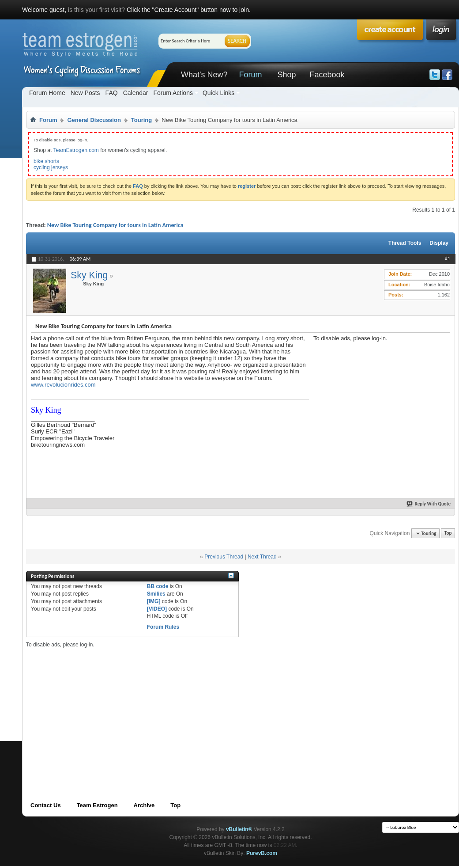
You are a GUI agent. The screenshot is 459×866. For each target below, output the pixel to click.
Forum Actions (172, 92)
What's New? (204, 74)
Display (438, 243)
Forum (250, 74)
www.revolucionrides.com (63, 384)
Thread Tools (404, 243)
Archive (144, 805)
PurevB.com (261, 853)
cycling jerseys (51, 167)
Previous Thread (223, 557)
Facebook (326, 74)
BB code (158, 586)
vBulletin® (239, 829)
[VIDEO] (157, 609)
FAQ (111, 92)
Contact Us (45, 805)
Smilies (156, 594)
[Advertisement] (182, 710)
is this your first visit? (96, 9)
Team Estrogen (97, 805)
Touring (141, 120)
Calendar (135, 92)
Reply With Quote (429, 504)
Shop (286, 74)
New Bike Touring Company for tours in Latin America (115, 225)
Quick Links (218, 92)
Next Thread (262, 557)
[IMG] (154, 601)
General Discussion (93, 120)
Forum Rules (163, 627)
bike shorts (46, 161)
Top (447, 533)
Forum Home (47, 92)
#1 (447, 258)
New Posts (85, 92)
